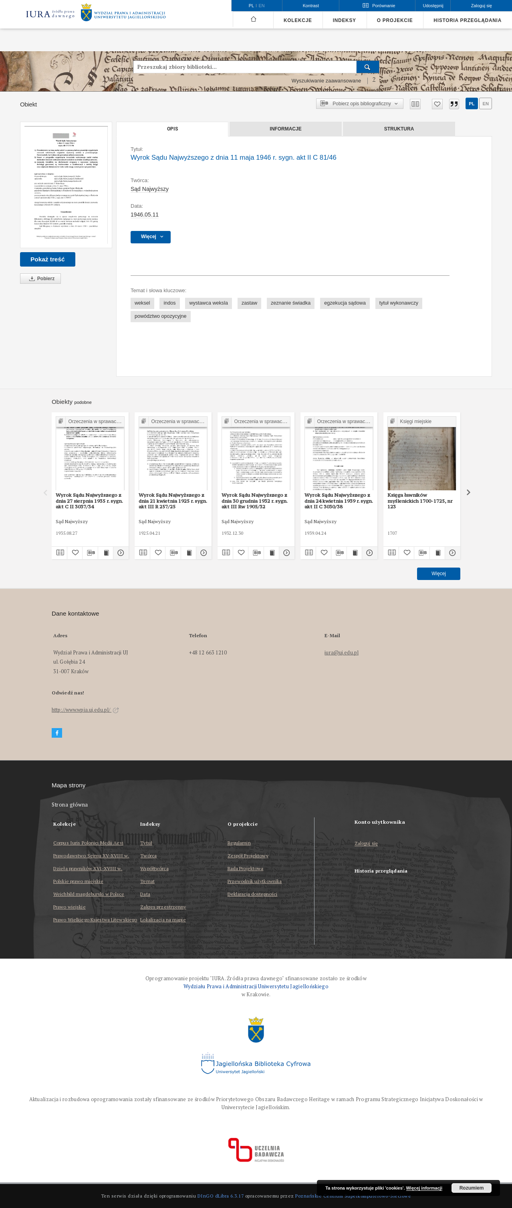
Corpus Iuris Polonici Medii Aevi (88, 843)
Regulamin (239, 843)
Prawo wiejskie (69, 907)
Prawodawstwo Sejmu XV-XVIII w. (91, 856)
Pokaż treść (47, 259)
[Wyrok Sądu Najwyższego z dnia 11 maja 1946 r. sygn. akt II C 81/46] (66, 185)
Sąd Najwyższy (150, 189)
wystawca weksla (208, 303)
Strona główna (70, 804)
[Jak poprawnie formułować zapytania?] (374, 80)
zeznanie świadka (290, 303)
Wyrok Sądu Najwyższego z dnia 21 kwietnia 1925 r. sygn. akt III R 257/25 (173, 501)
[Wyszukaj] (368, 66)
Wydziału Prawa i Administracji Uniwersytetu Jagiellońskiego (256, 986)
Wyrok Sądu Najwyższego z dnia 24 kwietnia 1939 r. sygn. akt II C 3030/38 (338, 501)
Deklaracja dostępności (253, 894)
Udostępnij (433, 5)
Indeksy (344, 20)
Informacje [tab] (285, 129)
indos (169, 303)
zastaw (249, 303)
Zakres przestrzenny (163, 907)
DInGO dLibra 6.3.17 (221, 1196)
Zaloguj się (366, 843)
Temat (147, 881)
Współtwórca (154, 868)
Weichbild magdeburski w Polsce (89, 894)
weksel (142, 303)
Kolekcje (298, 20)
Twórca (148, 856)
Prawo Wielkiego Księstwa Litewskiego (95, 920)
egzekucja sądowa (345, 303)
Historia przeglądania (467, 20)
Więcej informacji (424, 1188)
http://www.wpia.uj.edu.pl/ (85, 709)
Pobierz (40, 279)
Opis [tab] (172, 129)
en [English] (262, 5)
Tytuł (146, 843)
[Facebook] (57, 733)
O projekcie (395, 20)
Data (145, 894)
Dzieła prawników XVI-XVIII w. (87, 868)
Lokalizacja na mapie (162, 920)
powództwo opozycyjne (161, 316)
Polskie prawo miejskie (78, 881)
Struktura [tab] (399, 129)
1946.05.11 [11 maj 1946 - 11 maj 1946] (145, 214)
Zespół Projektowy (248, 856)
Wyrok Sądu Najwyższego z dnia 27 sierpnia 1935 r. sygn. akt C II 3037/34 (89, 501)
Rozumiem (472, 1188)
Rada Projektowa (246, 868)
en (485, 103)
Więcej (438, 573)
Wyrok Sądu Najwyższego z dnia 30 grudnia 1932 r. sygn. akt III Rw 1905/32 (255, 501)
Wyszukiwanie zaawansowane (326, 81)
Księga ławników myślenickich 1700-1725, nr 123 (420, 501)
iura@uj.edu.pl (342, 652)
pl (471, 103)
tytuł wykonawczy (398, 303)
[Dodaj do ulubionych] (437, 104)
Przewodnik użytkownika (255, 881)
